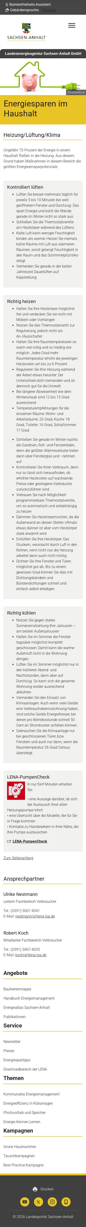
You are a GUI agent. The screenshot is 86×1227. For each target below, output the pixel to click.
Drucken (43, 1189)
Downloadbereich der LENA (25, 1069)
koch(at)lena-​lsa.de (30, 955)
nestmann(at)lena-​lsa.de (35, 916)
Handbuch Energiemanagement (29, 998)
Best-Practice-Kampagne (23, 1165)
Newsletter (11, 1041)
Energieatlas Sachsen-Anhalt (26, 1007)
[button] (28, 4)
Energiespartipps (17, 1060)
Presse (8, 1051)
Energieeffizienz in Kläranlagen (28, 1103)
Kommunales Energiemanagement (31, 1094)
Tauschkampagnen (19, 1156)
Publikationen (14, 1017)
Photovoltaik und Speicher (24, 1112)
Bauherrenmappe (17, 989)
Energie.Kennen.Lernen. (22, 1122)
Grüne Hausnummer (19, 1147)
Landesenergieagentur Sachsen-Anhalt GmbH (43, 53)
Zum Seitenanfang (18, 858)
